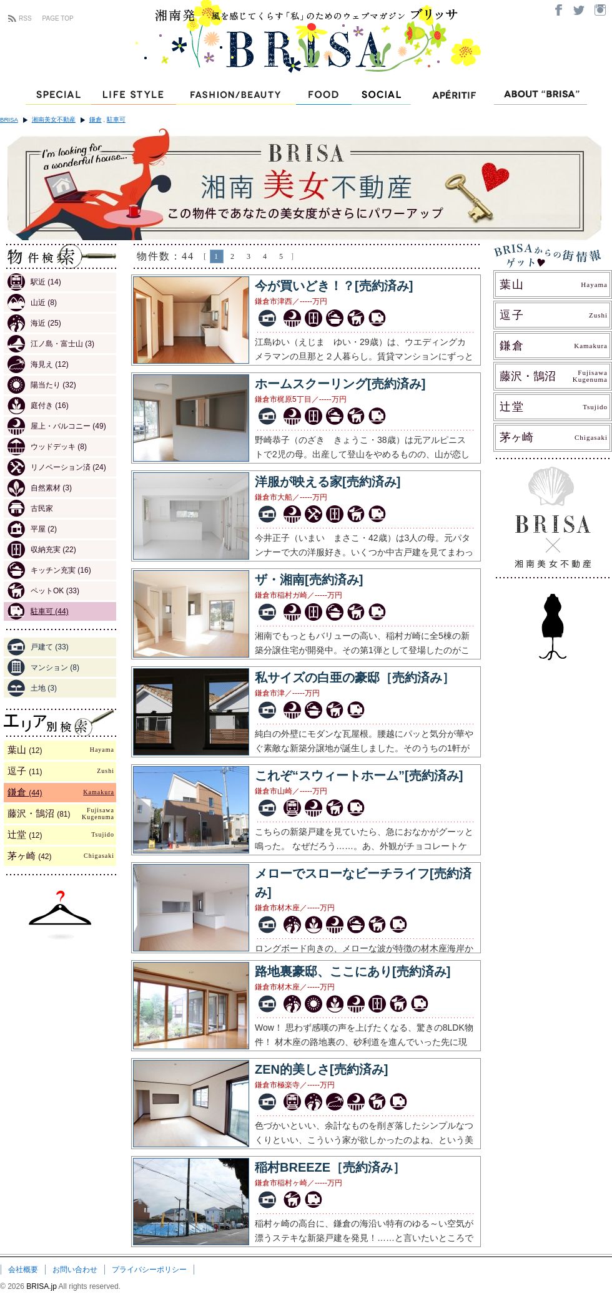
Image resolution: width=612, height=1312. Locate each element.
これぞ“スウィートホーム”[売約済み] (359, 775)
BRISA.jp (42, 1286)
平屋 (32, 529)
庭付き (38, 405)
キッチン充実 (49, 570)
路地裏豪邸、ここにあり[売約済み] (352, 971)
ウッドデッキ (47, 446)
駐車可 (116, 119)
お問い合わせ (74, 1269)
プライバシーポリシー (149, 1269)
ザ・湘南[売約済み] (309, 579)
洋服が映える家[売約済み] (327, 481)
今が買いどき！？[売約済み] (334, 286)
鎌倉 (95, 119)
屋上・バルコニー (56, 426)
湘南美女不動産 (54, 119)
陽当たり (41, 385)
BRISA (9, 119)
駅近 (34, 282)
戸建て (38, 647)
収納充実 (41, 549)
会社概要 (23, 1269)
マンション (43, 667)
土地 (32, 688)
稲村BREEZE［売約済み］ (330, 1167)
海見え (38, 364)
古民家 (30, 508)
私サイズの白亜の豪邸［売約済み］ (355, 677)
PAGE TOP (58, 18)
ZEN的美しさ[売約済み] (321, 1069)
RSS (25, 18)
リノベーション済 (56, 467)
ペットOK (43, 591)
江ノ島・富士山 (50, 343)
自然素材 (39, 488)
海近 (34, 323)
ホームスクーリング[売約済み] (340, 384)
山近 (32, 302)
